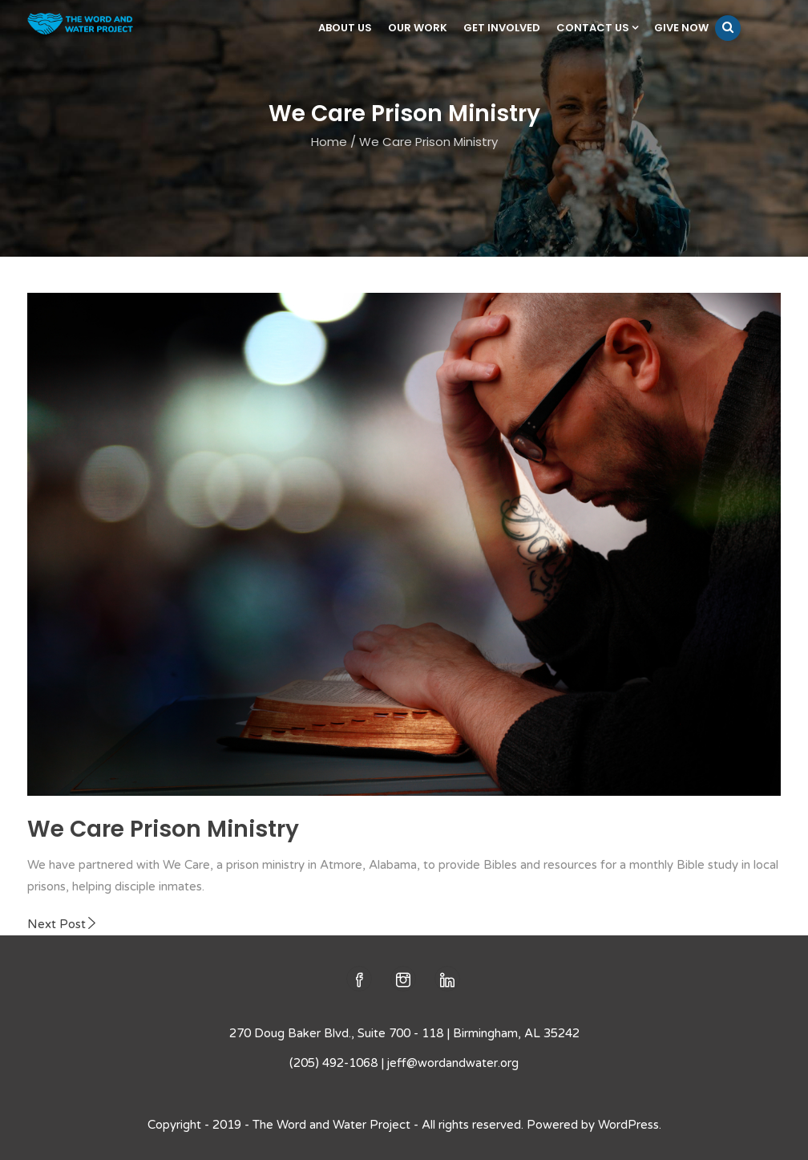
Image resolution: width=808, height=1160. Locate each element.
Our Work (417, 27)
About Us (345, 27)
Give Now (681, 27)
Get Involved (501, 27)
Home (329, 141)
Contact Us (597, 27)
